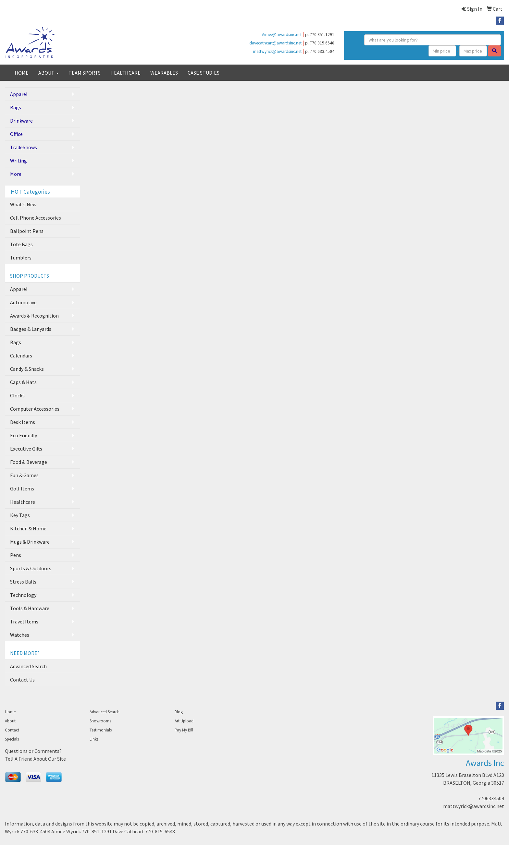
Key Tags (20, 515)
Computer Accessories (34, 408)
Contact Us (22, 679)
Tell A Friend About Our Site (35, 758)
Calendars (21, 355)
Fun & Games (24, 475)
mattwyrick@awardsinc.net (277, 51)
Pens (15, 555)
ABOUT (48, 72)
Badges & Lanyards (30, 329)
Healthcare (22, 502)
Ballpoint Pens (26, 231)
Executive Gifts (26, 448)
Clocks (17, 395)
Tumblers (20, 257)
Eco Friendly (23, 435)
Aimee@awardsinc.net (282, 34)
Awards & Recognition (34, 315)
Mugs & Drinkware (30, 541)
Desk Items (22, 422)
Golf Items (22, 488)
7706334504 (491, 798)
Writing (18, 160)
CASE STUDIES (203, 72)
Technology (23, 595)
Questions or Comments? (33, 751)
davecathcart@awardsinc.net (275, 43)
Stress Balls (23, 581)
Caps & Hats (23, 382)
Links (94, 739)
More (15, 174)
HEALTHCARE (125, 72)
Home (10, 712)
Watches (19, 635)
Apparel (19, 94)
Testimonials (101, 730)
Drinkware (21, 120)
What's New (23, 204)
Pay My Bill (184, 730)
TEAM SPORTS (84, 72)
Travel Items (24, 621)
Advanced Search (28, 666)
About (10, 721)
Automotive (23, 302)
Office (16, 134)
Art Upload (184, 721)
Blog (179, 712)
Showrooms (100, 721)
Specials (12, 739)
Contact (12, 730)
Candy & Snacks (27, 369)
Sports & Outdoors (30, 568)
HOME (22, 72)
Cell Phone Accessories (35, 217)
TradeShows (23, 147)
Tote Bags (21, 244)
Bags (15, 107)
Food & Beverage (28, 462)
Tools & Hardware (29, 608)
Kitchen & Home (28, 528)
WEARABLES (164, 72)
